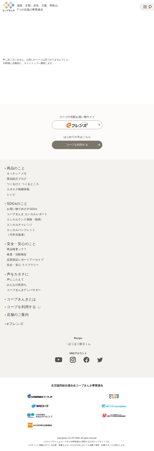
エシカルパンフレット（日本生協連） (21, 232)
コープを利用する (77, 144)
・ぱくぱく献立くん (78, 343)
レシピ (11, 194)
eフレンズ (15, 324)
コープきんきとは (21, 299)
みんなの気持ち (17, 284)
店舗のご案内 (18, 315)
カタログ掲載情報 (18, 189)
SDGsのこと (17, 204)
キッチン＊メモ (17, 173)
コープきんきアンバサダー (24, 290)
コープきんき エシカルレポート (27, 214)
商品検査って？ (17, 249)
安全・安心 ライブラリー (23, 264)
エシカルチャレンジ (19, 224)
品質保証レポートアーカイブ (25, 259)
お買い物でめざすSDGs (22, 208)
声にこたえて (15, 279)
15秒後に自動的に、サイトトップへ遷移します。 (29, 63)
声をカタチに (18, 274)
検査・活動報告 (17, 254)
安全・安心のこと (21, 244)
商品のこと (16, 168)
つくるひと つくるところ (23, 184)
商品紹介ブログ (17, 178)
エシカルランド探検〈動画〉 (25, 219)
